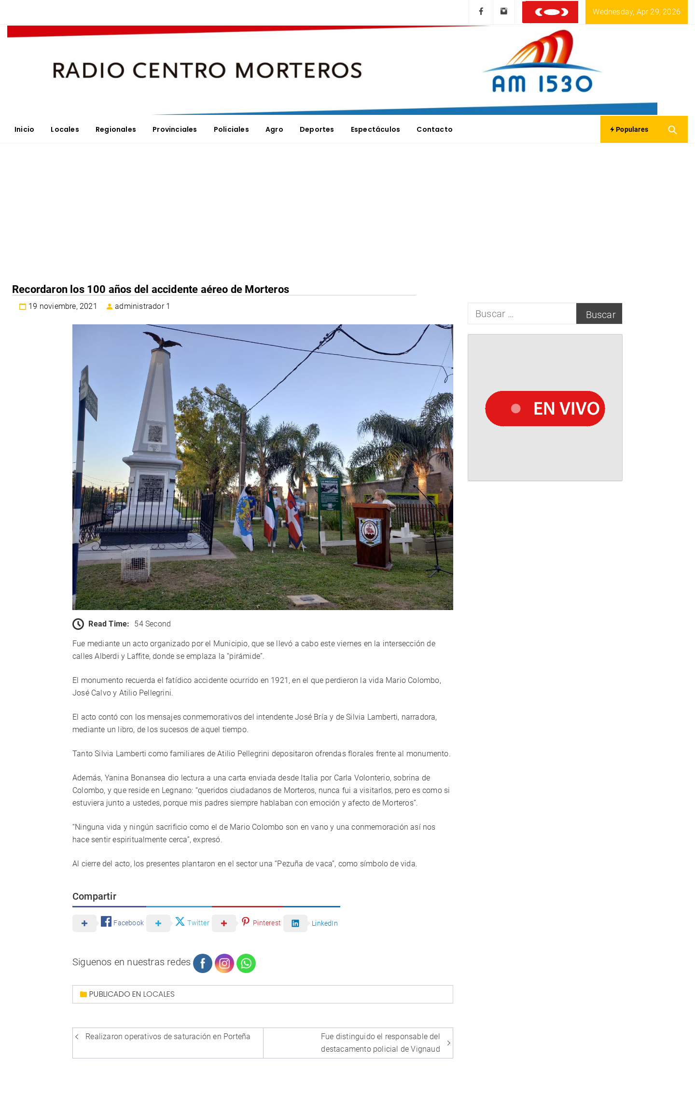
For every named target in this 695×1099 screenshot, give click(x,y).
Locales (65, 129)
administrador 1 (142, 306)
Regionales (116, 129)
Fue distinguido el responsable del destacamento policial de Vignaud (380, 1043)
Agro (274, 129)
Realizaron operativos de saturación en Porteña (167, 1036)
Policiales (231, 129)
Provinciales (175, 129)
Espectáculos (375, 129)
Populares (629, 129)
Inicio (24, 129)
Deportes (317, 129)
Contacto (435, 129)
